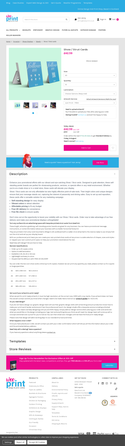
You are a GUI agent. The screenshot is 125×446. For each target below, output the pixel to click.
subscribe (109, 364)
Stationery (38, 30)
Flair (16, 432)
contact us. (51, 332)
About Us (55, 382)
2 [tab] (37, 113)
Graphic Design (52, 30)
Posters (102, 30)
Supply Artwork (57, 402)
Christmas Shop (35, 429)
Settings (8, 442)
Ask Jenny (82, 18)
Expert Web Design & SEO (37, 3)
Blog (8, 3)
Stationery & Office (36, 385)
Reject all (20, 442)
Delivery (55, 385)
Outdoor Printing (35, 403)
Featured (32, 382)
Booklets (26, 30)
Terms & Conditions (59, 416)
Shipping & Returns (59, 423)
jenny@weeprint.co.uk (86, 21)
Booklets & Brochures (37, 393)
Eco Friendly (33, 422)
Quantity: (67, 81)
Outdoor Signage (88, 30)
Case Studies (18, 3)
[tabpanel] (17, 105)
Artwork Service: (70, 99)
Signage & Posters (36, 396)
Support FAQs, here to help (60, 407)
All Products (13, 30)
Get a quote (56, 3)
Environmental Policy (60, 389)
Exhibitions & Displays (37, 407)
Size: (66, 71)
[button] (62, 174)
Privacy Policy (57, 399)
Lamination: (68, 90)
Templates (87, 3)
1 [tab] (33, 113)
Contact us (82, 115)
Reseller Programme (72, 3)
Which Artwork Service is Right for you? (101, 99)
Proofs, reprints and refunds (59, 394)
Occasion (32, 425)
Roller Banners (13, 35)
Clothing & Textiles (36, 418)
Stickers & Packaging (37, 400)
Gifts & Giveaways (36, 414)
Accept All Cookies (37, 442)
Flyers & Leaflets (70, 30)
